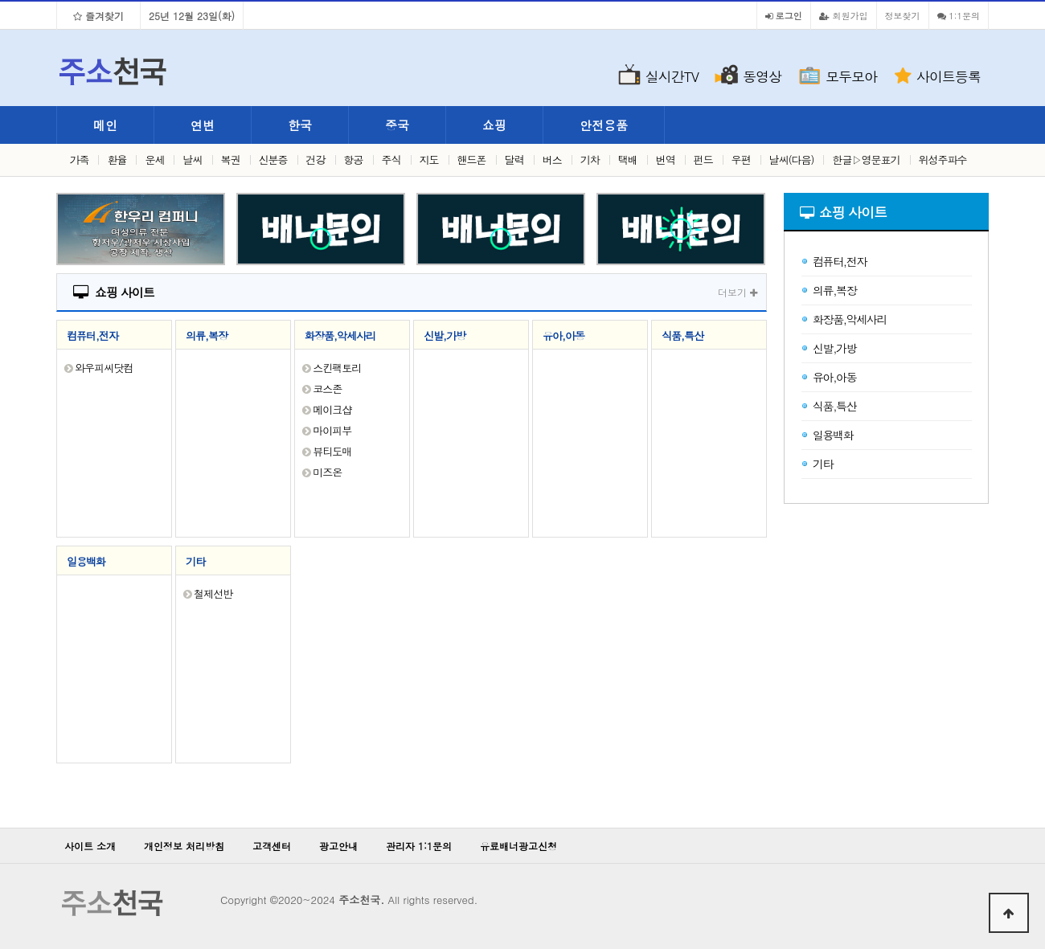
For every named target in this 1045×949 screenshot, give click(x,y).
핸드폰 (471, 159)
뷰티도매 (332, 451)
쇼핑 (494, 125)
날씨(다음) (791, 159)
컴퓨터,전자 (92, 335)
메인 (105, 125)
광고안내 (338, 846)
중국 (397, 125)
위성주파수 (943, 159)
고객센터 (271, 846)
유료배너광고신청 (518, 846)
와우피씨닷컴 (104, 367)
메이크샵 (332, 409)
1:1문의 (958, 15)
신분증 (273, 159)
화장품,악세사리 (340, 335)
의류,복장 (206, 335)
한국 (300, 125)
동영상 (762, 76)
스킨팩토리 (337, 367)
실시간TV (672, 76)
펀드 (703, 159)
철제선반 (213, 593)
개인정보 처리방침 (184, 846)
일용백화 (86, 561)
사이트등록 (948, 76)
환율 (116, 159)
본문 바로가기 (0, 0)
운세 (154, 159)
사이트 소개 (90, 846)
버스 (552, 159)
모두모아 (851, 76)
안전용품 (604, 125)
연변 (203, 125)
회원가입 (843, 15)
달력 (514, 159)
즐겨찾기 (98, 15)
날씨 (193, 159)
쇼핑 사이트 (113, 292)
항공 (353, 159)
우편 (741, 159)
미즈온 (327, 472)
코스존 (327, 388)
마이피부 (332, 430)
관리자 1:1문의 (419, 846)
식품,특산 (682, 335)
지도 (429, 159)
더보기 (737, 292)
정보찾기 (902, 15)
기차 (590, 159)
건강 (316, 159)
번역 (665, 159)
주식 (391, 159)
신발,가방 (444, 335)
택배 (627, 159)
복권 (230, 159)
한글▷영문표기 (866, 159)
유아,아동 (563, 335)
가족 (78, 159)
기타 (195, 561)
